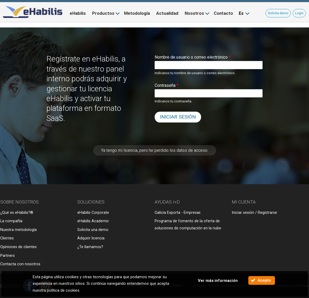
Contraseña (166, 85)
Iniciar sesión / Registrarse (254, 212)
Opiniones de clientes (18, 247)
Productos (103, 13)
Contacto (223, 13)
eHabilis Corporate (93, 212)
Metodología (137, 13)
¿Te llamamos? (90, 247)
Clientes (7, 238)
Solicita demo (278, 13)
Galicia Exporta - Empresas (178, 212)
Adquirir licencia (90, 238)
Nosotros (194, 13)
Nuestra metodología (18, 230)
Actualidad (167, 13)
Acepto (264, 280)
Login (299, 13)
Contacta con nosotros (20, 264)
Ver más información (218, 280)
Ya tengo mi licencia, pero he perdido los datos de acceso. (154, 150)
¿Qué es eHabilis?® (16, 212)
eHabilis (78, 13)
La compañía (11, 221)
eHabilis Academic (93, 221)
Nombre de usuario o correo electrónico (193, 57)
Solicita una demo (92, 230)
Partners (7, 255)
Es (241, 13)
